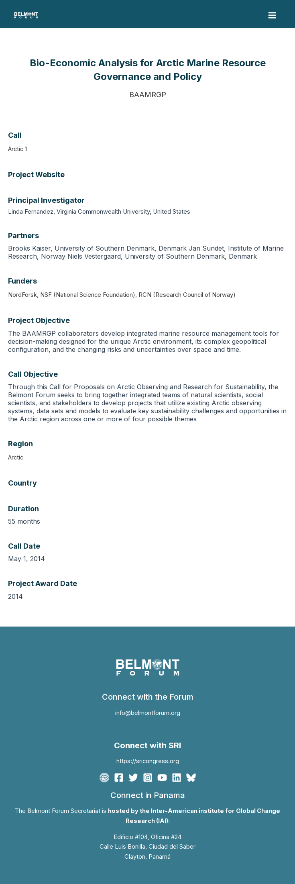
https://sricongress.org (147, 761)
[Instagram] (148, 777)
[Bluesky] (191, 777)
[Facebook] (119, 777)
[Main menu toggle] (272, 15)
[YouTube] (162, 777)
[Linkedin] (176, 777)
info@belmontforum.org (147, 713)
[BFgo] (104, 777)
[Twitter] (133, 777)
